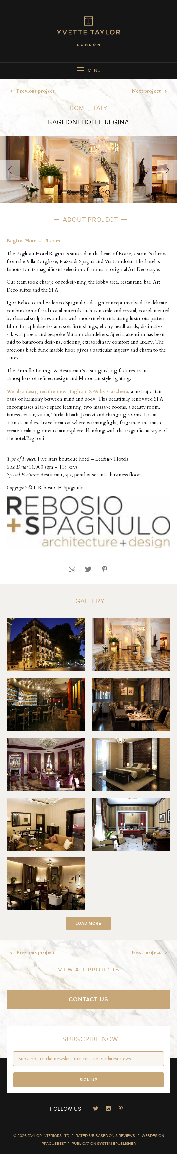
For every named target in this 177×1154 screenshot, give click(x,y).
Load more (88, 923)
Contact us (88, 999)
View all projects (88, 969)
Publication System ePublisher (104, 1143)
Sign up (88, 1079)
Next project (151, 91)
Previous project (30, 91)
